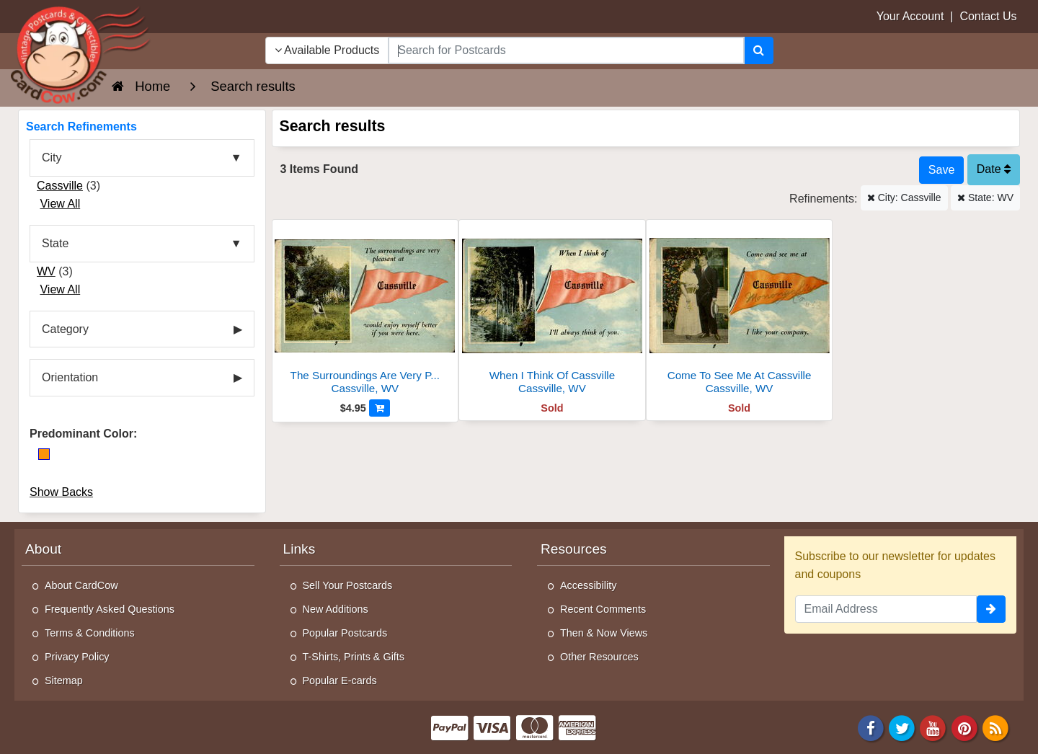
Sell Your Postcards (348, 585)
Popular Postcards (345, 633)
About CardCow (81, 585)
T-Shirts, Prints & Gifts (354, 656)
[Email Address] (886, 609)
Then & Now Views (603, 633)
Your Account (910, 16)
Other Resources (599, 656)
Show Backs (61, 492)
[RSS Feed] (995, 727)
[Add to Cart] (379, 408)
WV (46, 271)
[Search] (758, 50)
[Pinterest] (964, 727)
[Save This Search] (941, 170)
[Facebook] (871, 727)
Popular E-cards (340, 680)
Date (994, 169)
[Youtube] (933, 727)
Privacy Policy (77, 656)
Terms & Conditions (90, 633)
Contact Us (987, 16)
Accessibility (588, 585)
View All (60, 204)
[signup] (991, 609)
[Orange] (44, 454)
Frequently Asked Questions (109, 609)
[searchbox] (566, 50)
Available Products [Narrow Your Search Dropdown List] (327, 50)
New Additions (335, 609)
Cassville (60, 185)
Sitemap (64, 680)
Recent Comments (603, 609)
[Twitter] (902, 727)
